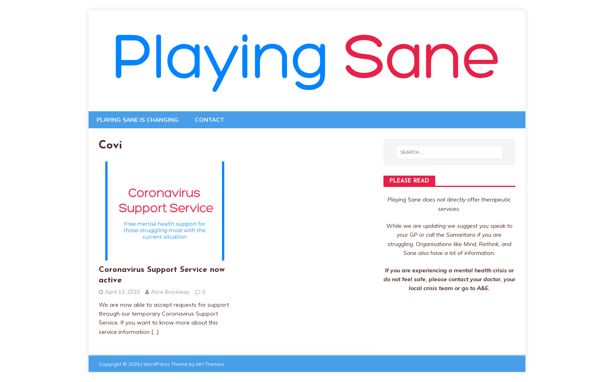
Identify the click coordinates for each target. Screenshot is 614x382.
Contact (209, 119)
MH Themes (210, 364)
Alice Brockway (170, 292)
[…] (155, 331)
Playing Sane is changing (137, 119)
